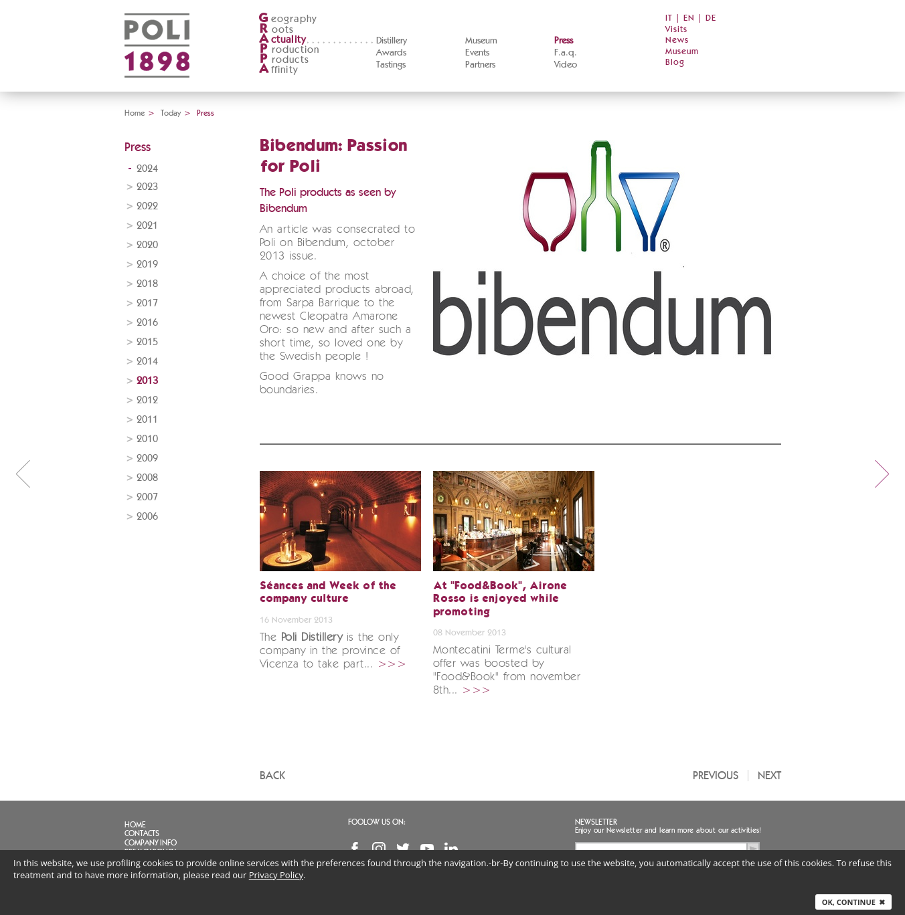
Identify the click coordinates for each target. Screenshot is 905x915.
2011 (147, 420)
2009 (147, 458)
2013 (147, 381)
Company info (151, 843)
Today (171, 113)
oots (276, 30)
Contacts (142, 833)
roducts (283, 60)
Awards (391, 53)
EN (689, 18)
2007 (147, 497)
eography (287, 19)
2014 (147, 362)
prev (23, 474)
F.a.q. (565, 53)
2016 (147, 323)
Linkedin (451, 848)
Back (272, 775)
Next (769, 775)
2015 (147, 342)
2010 (147, 439)
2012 (147, 400)
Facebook (354, 848)
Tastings (391, 65)
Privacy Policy (276, 875)
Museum (481, 40)
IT (669, 18)
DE (711, 18)
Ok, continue (853, 902)
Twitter (403, 848)
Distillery (391, 40)
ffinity (278, 70)
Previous (715, 775)
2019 (147, 265)
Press (563, 40)
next (882, 474)
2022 (147, 206)
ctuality (282, 40)
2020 (147, 245)
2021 (147, 226)
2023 (147, 187)
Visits (676, 29)
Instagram (379, 848)
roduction (289, 50)
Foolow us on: (377, 822)
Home (135, 113)
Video (565, 65)
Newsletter (596, 822)
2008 (147, 478)
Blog (675, 62)
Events (477, 53)
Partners (480, 65)
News (677, 40)
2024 (147, 169)
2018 (147, 284)
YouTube (427, 848)
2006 (147, 517)
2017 (147, 303)
